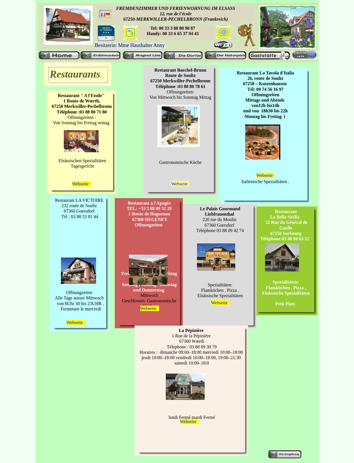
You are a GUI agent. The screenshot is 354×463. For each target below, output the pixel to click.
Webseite (265, 175)
